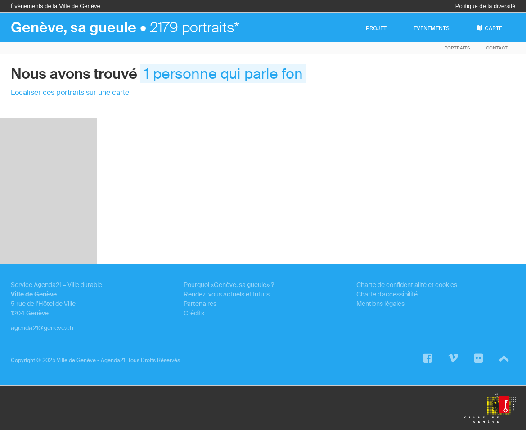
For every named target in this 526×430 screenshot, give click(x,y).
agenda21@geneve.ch (42, 328)
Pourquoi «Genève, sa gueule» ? (229, 285)
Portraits (457, 48)
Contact (497, 48)
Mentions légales (380, 304)
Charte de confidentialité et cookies (406, 285)
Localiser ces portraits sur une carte (70, 92)
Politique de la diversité (485, 6)
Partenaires (200, 304)
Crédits (194, 313)
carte (489, 28)
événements (432, 28)
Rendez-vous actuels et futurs (227, 294)
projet (376, 28)
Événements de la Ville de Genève (55, 6)
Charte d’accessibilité (387, 294)
